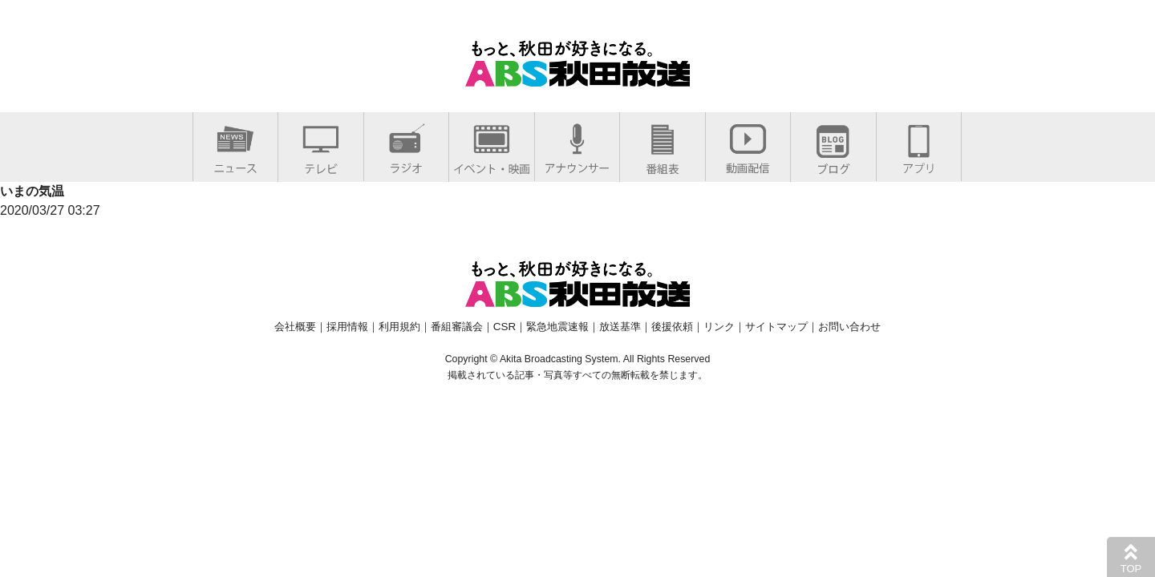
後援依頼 (672, 327)
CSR (504, 327)
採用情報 (347, 327)
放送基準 (620, 327)
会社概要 (295, 327)
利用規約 (399, 327)
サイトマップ (776, 327)
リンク (719, 327)
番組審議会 (457, 327)
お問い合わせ (849, 327)
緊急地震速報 (557, 327)
